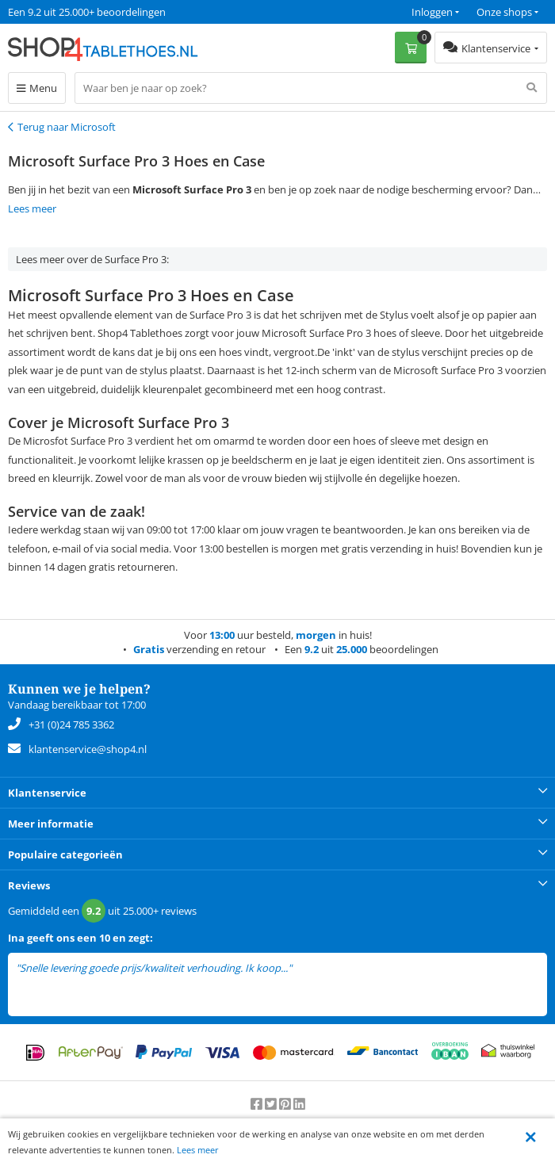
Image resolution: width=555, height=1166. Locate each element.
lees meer (316, 968)
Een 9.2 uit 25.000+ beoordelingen (87, 12)
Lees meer (198, 1150)
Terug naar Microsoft (66, 127)
